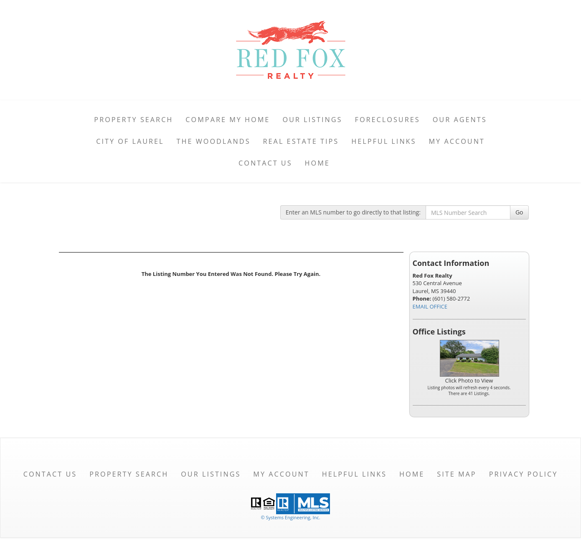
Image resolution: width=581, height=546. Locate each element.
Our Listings (312, 119)
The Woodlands (214, 141)
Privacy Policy (523, 474)
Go (519, 212)
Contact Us (265, 163)
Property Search (133, 119)
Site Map (456, 474)
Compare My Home (227, 119)
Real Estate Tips (301, 141)
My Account (457, 141)
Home (317, 163)
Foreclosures (387, 119)
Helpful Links (383, 141)
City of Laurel (130, 141)
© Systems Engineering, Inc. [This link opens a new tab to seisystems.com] (290, 517)
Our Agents (460, 119)
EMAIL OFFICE (430, 306)
